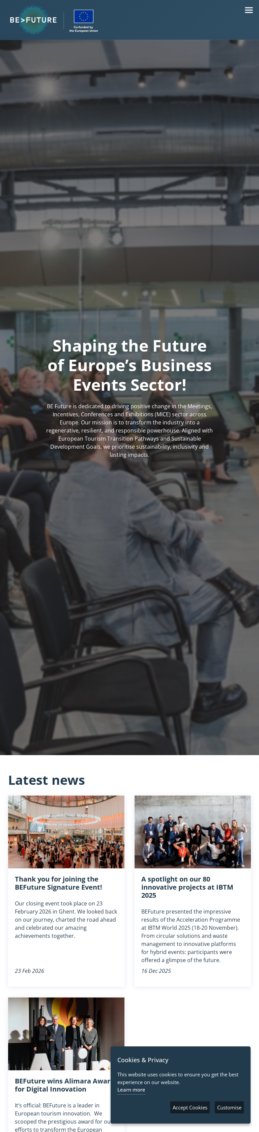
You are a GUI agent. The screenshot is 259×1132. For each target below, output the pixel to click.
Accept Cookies (190, 1107)
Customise (229, 1107)
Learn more (131, 1089)
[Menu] (249, 10)
